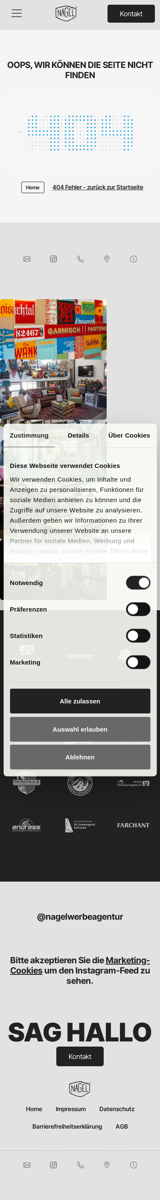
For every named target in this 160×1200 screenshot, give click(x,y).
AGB (122, 1126)
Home (34, 1108)
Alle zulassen (80, 701)
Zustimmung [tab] (29, 435)
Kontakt (131, 13)
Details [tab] (78, 435)
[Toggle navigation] (16, 13)
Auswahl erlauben (79, 728)
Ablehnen (79, 757)
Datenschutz (116, 1108)
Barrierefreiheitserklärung (67, 1126)
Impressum (71, 1108)
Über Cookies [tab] (129, 435)
